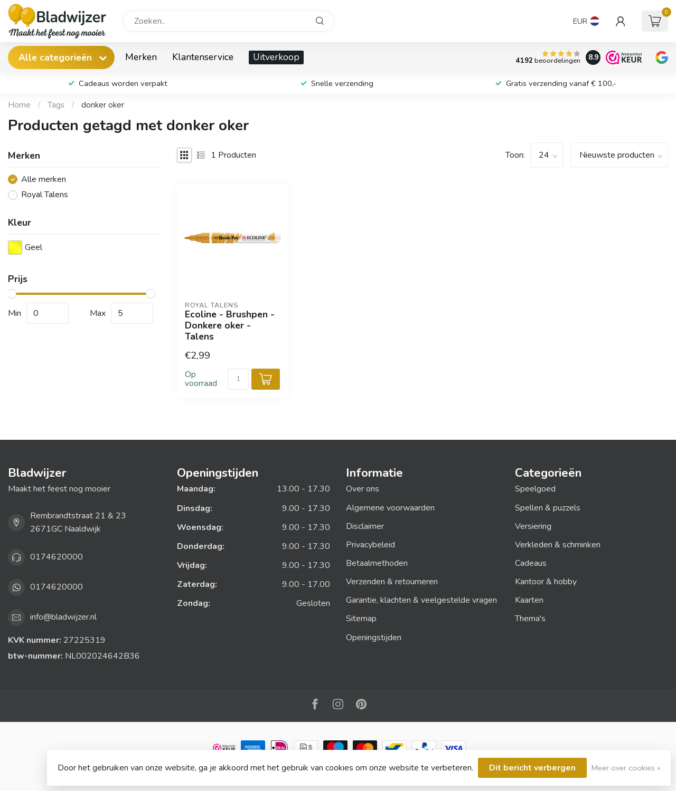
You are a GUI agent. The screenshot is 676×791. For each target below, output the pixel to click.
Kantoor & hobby (546, 581)
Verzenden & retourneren (392, 581)
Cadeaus (531, 563)
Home (19, 105)
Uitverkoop (276, 57)
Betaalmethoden (377, 563)
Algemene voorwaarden (390, 508)
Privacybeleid (370, 545)
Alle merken (43, 180)
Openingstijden (373, 637)
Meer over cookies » (626, 768)
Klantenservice (202, 57)
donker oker (102, 105)
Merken (141, 57)
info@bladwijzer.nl (63, 617)
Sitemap (361, 618)
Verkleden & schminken (557, 545)
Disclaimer (365, 526)
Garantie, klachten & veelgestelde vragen (421, 600)
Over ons (362, 489)
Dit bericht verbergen (532, 768)
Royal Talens (44, 195)
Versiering (533, 526)
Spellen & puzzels (547, 508)
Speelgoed (535, 489)
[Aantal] (238, 379)
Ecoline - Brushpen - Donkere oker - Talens (230, 325)
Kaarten (529, 600)
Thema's (530, 618)
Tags (56, 105)
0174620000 (56, 557)
